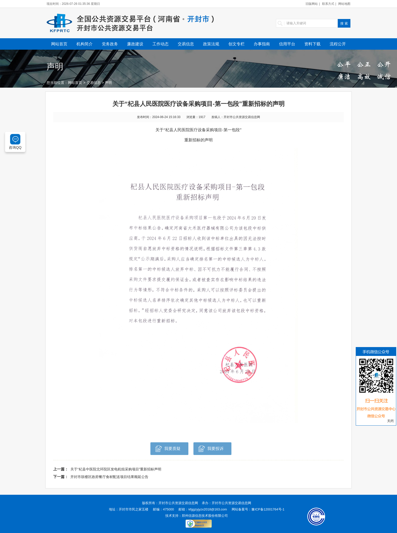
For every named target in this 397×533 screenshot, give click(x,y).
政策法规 (211, 44)
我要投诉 (211, 450)
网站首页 (59, 44)
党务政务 (110, 44)
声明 (108, 83)
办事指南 (262, 44)
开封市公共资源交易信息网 (178, 503)
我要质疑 (168, 450)
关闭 (390, 421)
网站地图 (344, 4)
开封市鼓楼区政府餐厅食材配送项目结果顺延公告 (109, 477)
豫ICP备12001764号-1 (267, 509)
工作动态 (160, 44)
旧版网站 (312, 4)
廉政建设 (135, 44)
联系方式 (328, 4)
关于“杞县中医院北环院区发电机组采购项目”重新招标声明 (115, 469)
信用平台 (287, 44)
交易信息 (186, 44)
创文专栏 (236, 44)
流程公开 (338, 44)
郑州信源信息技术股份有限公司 (205, 516)
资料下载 (312, 44)
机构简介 (84, 44)
